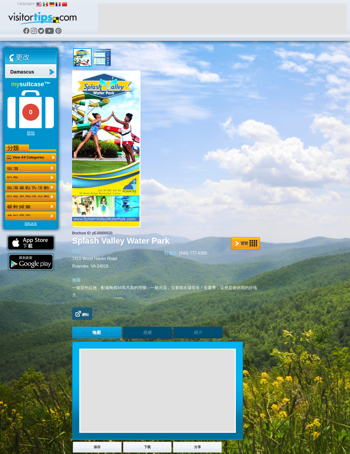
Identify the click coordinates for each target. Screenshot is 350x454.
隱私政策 (31, 223)
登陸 (31, 133)
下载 (147, 447)
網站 (82, 313)
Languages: (26, 3)
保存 (97, 447)
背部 (246, 243)
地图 (96, 332)
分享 (197, 447)
